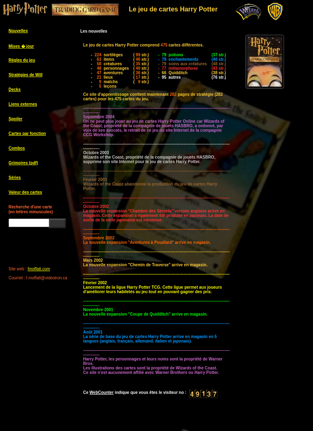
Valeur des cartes (25, 192)
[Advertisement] (273, 224)
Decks (14, 89)
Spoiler (15, 119)
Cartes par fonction (27, 133)
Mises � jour (21, 46)
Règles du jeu (22, 60)
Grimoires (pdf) (23, 163)
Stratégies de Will (25, 75)
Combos (17, 148)
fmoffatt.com (39, 269)
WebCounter (102, 392)
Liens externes (23, 104)
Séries (15, 177)
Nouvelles (18, 31)
